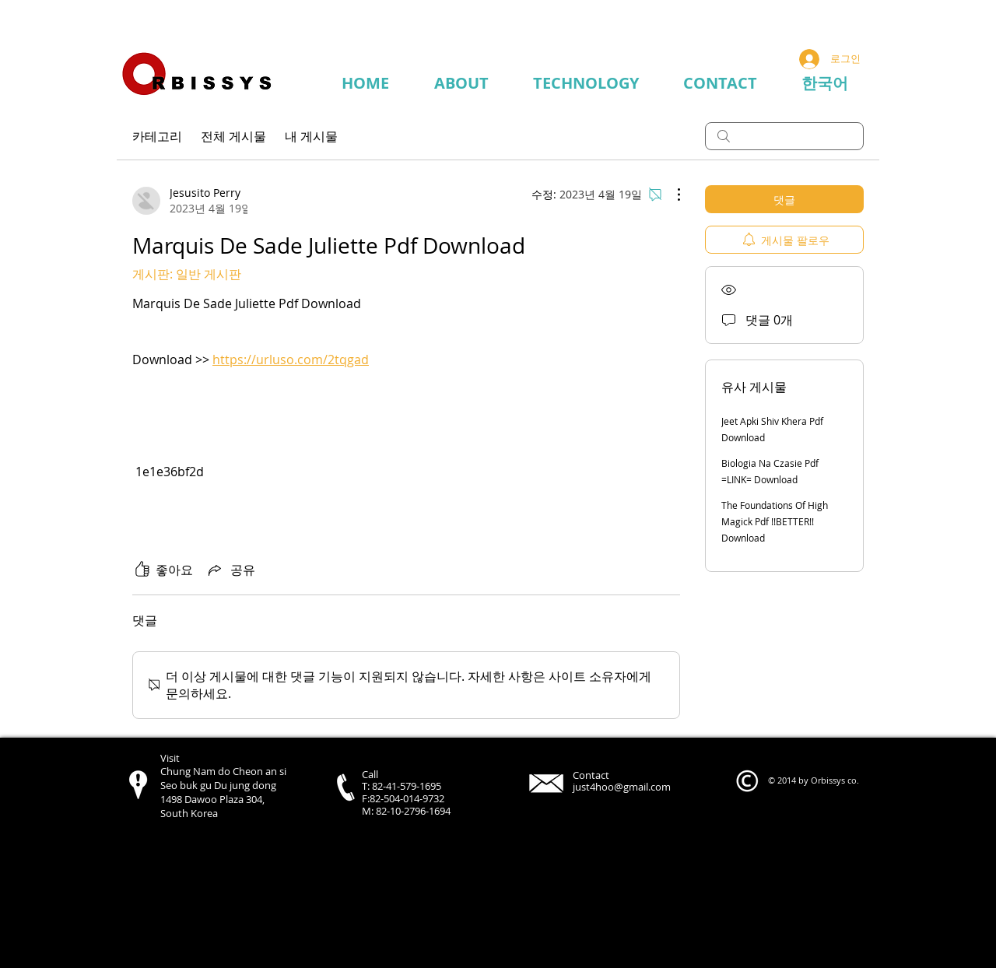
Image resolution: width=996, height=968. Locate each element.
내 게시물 (311, 136)
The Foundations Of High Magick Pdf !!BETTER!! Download (774, 521)
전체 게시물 (233, 136)
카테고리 (157, 136)
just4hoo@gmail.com (622, 787)
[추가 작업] (670, 194)
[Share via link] (230, 569)
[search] (784, 136)
